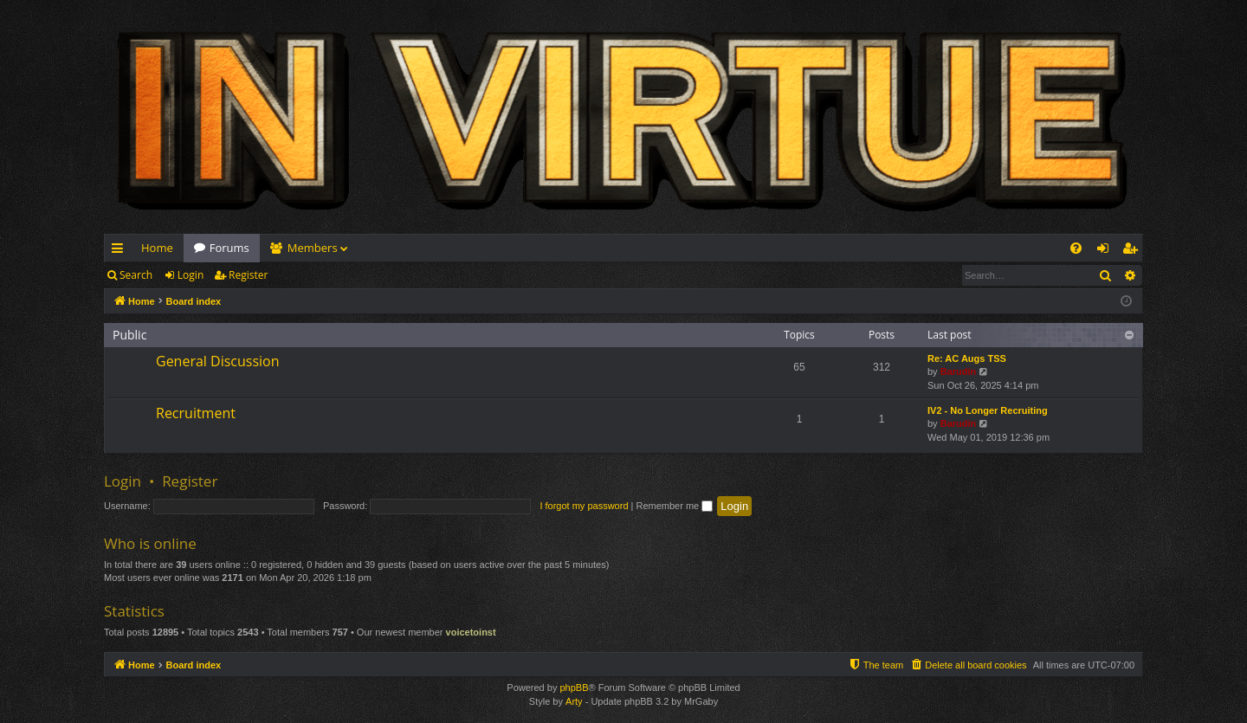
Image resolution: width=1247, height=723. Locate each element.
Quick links (121, 251)
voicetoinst (471, 632)
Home (157, 247)
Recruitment (196, 413)
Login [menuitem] (1106, 251)
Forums (229, 247)
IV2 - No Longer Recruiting (987, 410)
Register (248, 275)
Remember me (674, 505)
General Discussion (218, 361)
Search (136, 275)
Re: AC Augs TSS (966, 358)
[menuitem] (1076, 248)
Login (191, 275)
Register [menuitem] (1133, 251)
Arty (574, 701)
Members (313, 247)
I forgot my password (584, 505)
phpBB (573, 687)
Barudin (958, 371)
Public (129, 334)
